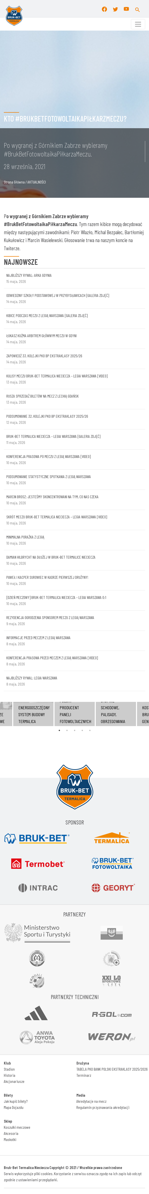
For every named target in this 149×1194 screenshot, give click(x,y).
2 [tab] (67, 730)
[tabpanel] (74, 713)
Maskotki (10, 1139)
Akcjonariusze (14, 1081)
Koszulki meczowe (17, 1127)
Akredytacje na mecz (91, 1101)
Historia (9, 1075)
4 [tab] (82, 730)
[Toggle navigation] (138, 24)
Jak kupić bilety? (16, 1101)
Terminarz (83, 1075)
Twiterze (11, 248)
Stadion (9, 1069)
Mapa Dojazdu (13, 1107)
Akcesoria (11, 1133)
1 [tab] (59, 730)
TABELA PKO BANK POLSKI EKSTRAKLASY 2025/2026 (112, 1069)
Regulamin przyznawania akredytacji (102, 1107)
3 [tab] (74, 730)
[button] (137, 9)
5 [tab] (89, 730)
